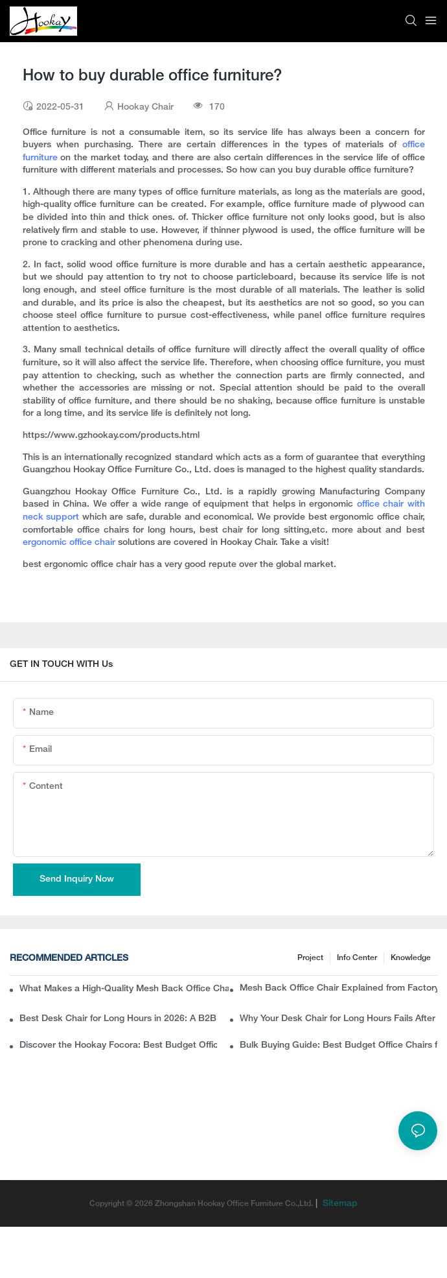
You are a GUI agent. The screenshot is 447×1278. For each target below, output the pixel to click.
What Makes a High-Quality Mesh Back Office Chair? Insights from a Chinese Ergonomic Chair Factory (124, 989)
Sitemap (339, 1204)
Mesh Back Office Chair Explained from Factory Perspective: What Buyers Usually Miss (338, 988)
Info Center (357, 957)
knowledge (411, 957)
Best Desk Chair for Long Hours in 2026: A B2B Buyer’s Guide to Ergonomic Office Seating (118, 1019)
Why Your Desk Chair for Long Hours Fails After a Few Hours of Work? (338, 1019)
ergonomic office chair (70, 542)
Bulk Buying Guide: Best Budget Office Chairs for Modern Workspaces (338, 1045)
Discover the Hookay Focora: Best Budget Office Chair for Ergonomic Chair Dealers (118, 1045)
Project (310, 957)
